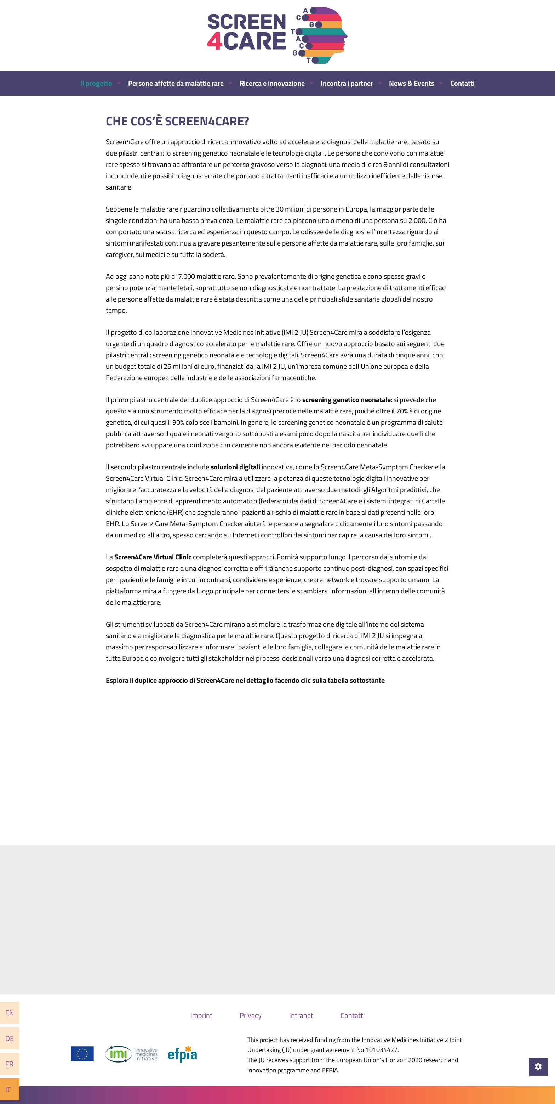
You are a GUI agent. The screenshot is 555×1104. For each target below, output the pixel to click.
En (9, 1012)
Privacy (251, 1015)
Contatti (353, 1015)
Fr (9, 1063)
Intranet (301, 1015)
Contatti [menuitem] (462, 83)
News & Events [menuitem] (411, 83)
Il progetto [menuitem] (96, 83)
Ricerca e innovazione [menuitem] (272, 83)
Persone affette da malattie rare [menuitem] (176, 83)
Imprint (201, 1015)
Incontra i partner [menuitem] (347, 83)
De (9, 1038)
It (8, 1089)
